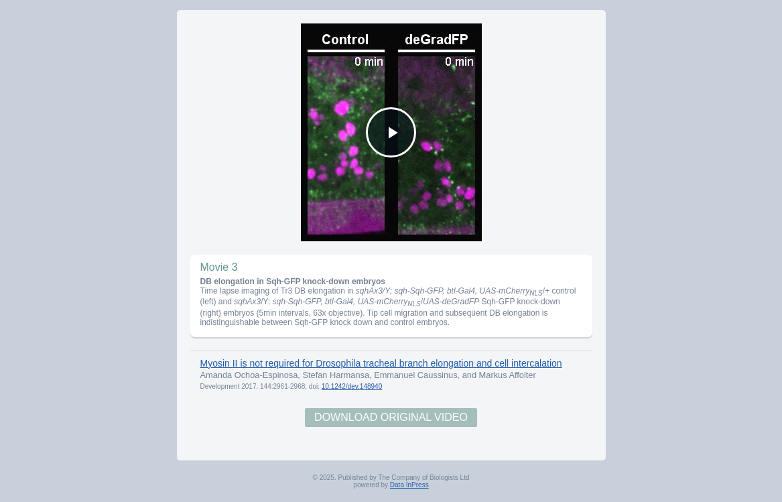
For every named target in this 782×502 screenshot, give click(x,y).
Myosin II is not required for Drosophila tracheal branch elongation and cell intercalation (381, 363)
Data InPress (409, 485)
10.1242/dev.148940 (352, 386)
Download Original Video (391, 417)
